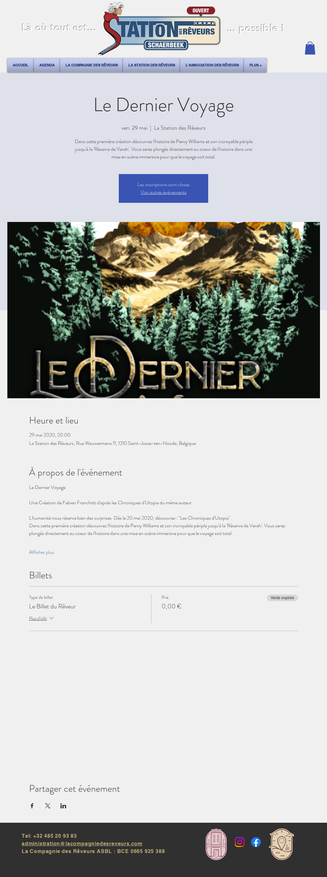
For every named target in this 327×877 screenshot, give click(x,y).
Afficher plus (41, 552)
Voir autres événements (163, 192)
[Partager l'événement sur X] (48, 805)
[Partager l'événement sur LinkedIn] (63, 805)
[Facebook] (255, 842)
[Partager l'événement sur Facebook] (32, 805)
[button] (310, 48)
